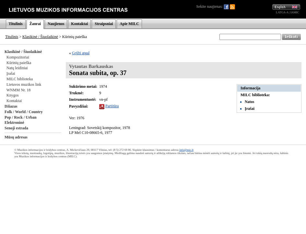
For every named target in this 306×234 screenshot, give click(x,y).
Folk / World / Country (24, 112)
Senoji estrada (16, 128)
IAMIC (294, 12)
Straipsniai (104, 23)
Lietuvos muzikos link (23, 84)
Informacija (250, 88)
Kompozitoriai (17, 57)
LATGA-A (282, 12)
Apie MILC (129, 23)
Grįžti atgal (80, 53)
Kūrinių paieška (18, 62)
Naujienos (56, 23)
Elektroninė (14, 122)
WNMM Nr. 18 (18, 90)
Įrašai (10, 73)
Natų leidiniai (17, 68)
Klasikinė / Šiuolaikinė (40, 36)
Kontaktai (79, 23)
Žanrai (35, 23)
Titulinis (16, 23)
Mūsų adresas (16, 137)
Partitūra (112, 106)
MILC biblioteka (19, 79)
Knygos (12, 95)
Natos (249, 101)
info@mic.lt (186, 149)
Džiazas (11, 106)
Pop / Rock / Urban (21, 117)
